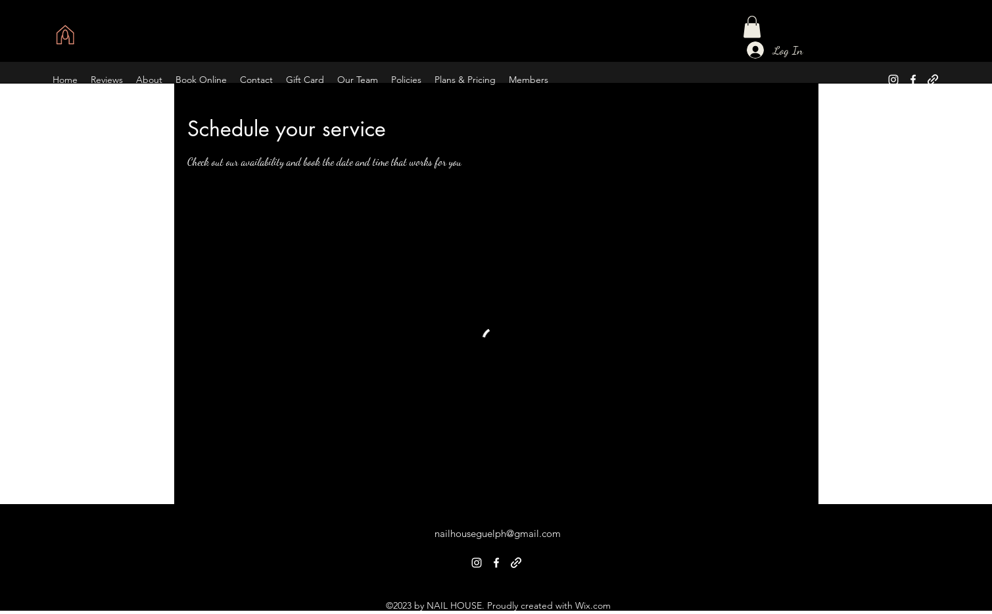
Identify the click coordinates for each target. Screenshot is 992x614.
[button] (752, 27)
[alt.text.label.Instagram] (893, 79)
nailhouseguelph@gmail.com (498, 533)
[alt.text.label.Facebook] (913, 79)
